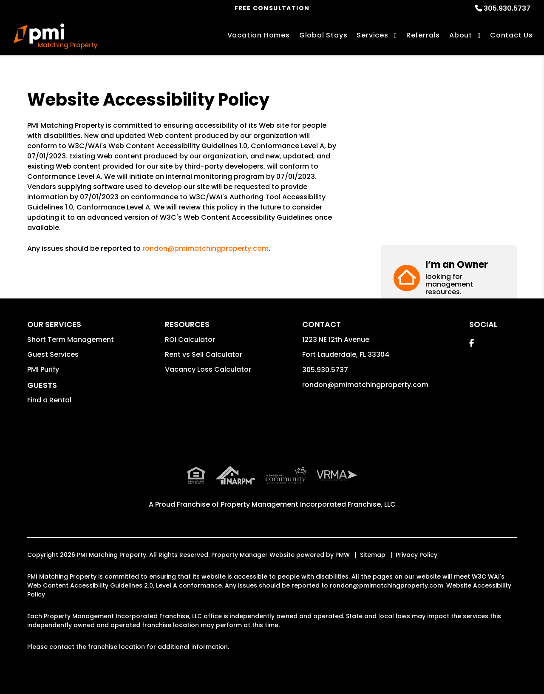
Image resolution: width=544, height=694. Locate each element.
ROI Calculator (190, 339)
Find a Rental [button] (49, 400)
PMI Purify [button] (43, 369)
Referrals (423, 35)
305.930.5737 (507, 8)
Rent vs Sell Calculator (203, 354)
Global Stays (323, 35)
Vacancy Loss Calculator (208, 369)
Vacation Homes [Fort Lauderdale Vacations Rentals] (258, 35)
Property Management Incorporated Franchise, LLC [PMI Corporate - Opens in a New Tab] (308, 504)
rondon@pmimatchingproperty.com (205, 248)
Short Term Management (70, 339)
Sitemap (372, 555)
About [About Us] (460, 35)
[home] (55, 36)
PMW (342, 555)
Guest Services (53, 354)
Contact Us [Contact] (511, 35)
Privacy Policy (416, 555)
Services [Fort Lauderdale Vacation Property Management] (372, 35)
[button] (449, 122)
